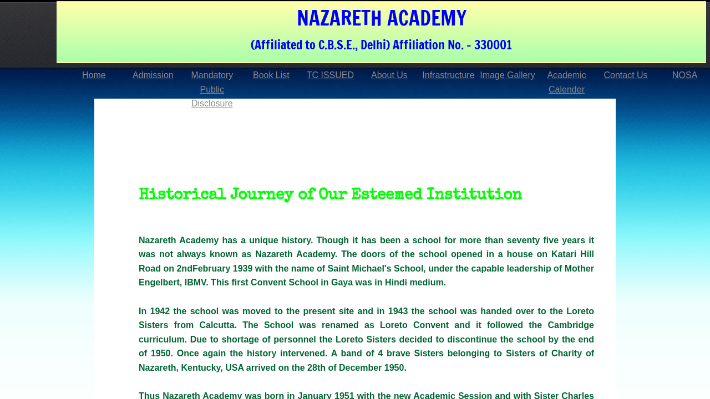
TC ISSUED (330, 75)
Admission (153, 75)
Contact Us (625, 75)
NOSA (684, 75)
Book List (271, 75)
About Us (389, 75)
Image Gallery (507, 75)
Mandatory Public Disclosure (212, 89)
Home (94, 75)
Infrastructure (448, 75)
